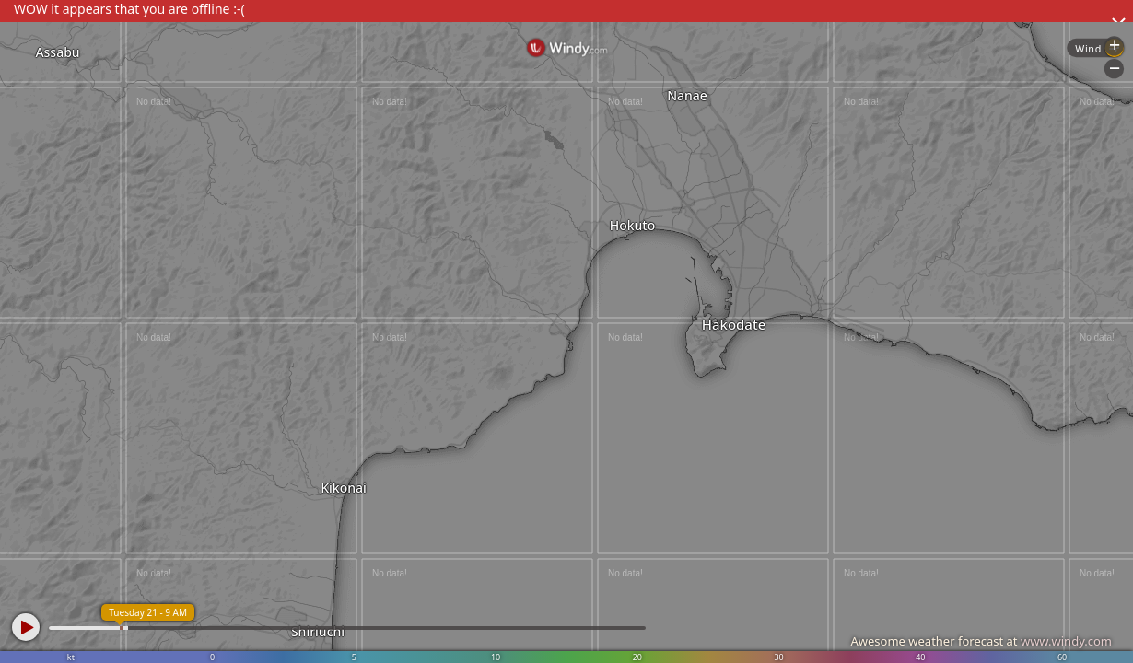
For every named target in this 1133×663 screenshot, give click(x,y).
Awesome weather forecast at (981, 641)
